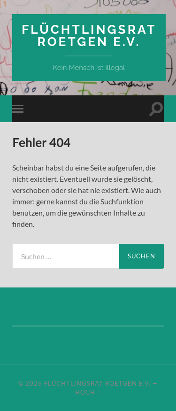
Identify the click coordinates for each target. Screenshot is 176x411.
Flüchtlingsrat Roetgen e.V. (89, 35)
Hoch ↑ (87, 392)
